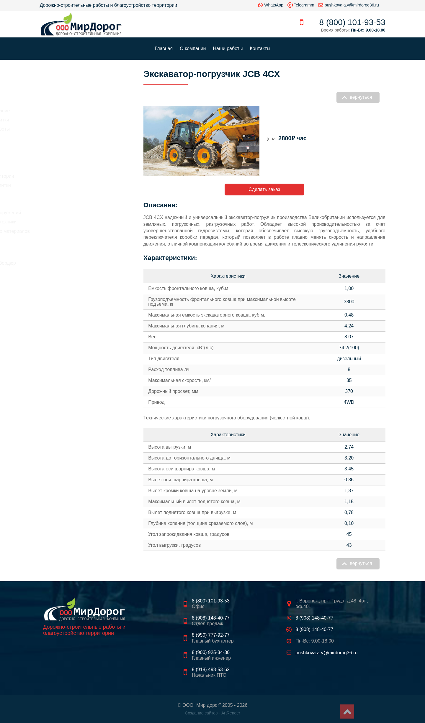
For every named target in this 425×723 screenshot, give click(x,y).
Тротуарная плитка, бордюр (74, 263)
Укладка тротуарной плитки (70, 185)
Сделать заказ (264, 189)
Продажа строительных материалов (79, 231)
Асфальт (53, 240)
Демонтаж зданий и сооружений (75, 212)
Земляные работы (60, 203)
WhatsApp (273, 5)
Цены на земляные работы (69, 128)
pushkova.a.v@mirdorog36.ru (352, 5)
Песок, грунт (57, 255)
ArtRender (230, 713)
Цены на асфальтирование (69, 110)
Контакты (260, 48)
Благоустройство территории (71, 176)
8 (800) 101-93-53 (352, 22)
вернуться (361, 97)
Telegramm (304, 5)
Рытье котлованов (60, 194)
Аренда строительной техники (73, 221)
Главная (164, 48)
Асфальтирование (59, 166)
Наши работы (228, 48)
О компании (193, 48)
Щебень (52, 248)
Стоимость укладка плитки (69, 119)
